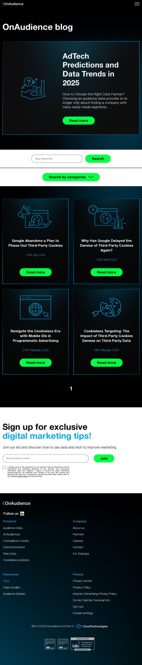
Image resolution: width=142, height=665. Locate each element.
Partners (78, 534)
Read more (35, 272)
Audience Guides (14, 593)
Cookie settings (83, 613)
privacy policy (23, 476)
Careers (78, 540)
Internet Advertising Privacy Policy (95, 593)
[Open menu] (137, 3)
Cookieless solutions (16, 560)
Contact (78, 547)
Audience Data (12, 528)
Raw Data (9, 553)
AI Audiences (11, 534)
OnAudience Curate (16, 540)
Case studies (11, 587)
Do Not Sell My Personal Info (91, 600)
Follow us (13, 513)
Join (104, 458)
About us (78, 528)
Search (98, 158)
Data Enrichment (14, 547)
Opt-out (78, 606)
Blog (6, 581)
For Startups (81, 553)
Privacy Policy (82, 587)
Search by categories (71, 177)
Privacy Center (82, 581)
